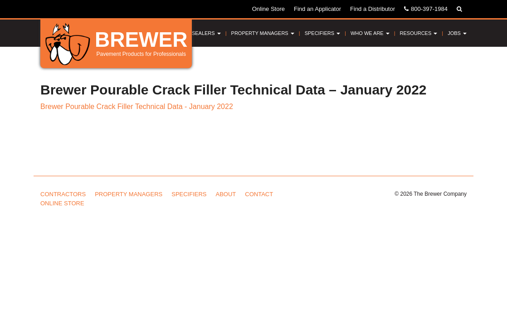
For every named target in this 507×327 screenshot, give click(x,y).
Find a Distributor (372, 8)
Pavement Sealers (192, 33)
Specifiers (322, 33)
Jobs (457, 33)
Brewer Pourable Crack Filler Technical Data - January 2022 (136, 106)
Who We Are (370, 33)
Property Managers (262, 33)
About (226, 194)
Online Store (268, 8)
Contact (259, 194)
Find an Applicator (317, 8)
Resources (419, 33)
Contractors (63, 194)
